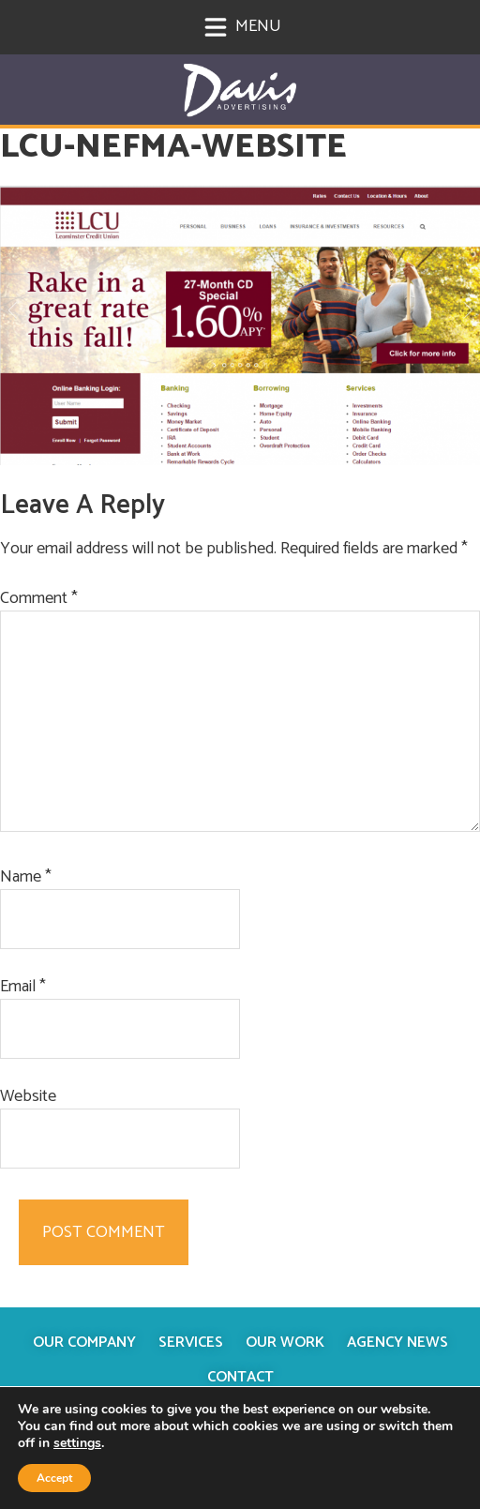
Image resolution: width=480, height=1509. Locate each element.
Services (190, 1342)
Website (28, 1097)
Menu (242, 26)
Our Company (84, 1342)
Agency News (397, 1342)
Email (23, 987)
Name (26, 877)
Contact (240, 1377)
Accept (54, 1478)
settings (77, 1443)
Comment (39, 599)
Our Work (285, 1342)
